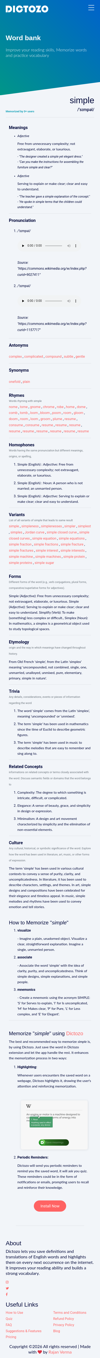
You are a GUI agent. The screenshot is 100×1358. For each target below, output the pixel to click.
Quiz (9, 1319)
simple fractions (46, 544)
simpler (70, 526)
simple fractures (21, 550)
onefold (14, 382)
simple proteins (20, 563)
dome (81, 407)
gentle (80, 357)
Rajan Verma (60, 1351)
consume (16, 425)
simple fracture (72, 544)
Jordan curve (34, 532)
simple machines (48, 557)
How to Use (14, 1313)
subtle (68, 357)
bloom (45, 413)
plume (57, 419)
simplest (84, 526)
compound (53, 357)
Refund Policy (63, 1319)
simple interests (72, 550)
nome (13, 407)
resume (70, 419)
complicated (33, 357)
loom (34, 413)
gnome (35, 407)
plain (26, 382)
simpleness (30, 526)
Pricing (11, 1337)
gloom (78, 413)
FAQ (9, 1325)
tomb (24, 413)
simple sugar (44, 563)
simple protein (74, 557)
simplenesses (51, 526)
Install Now (50, 1206)
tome (24, 407)
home (70, 407)
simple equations (72, 538)
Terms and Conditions (69, 1313)
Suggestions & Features (23, 1331)
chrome (48, 407)
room (67, 413)
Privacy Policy (63, 1325)
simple (14, 526)
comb (13, 413)
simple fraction (20, 544)
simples (16, 532)
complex (15, 357)
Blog (56, 1331)
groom (45, 419)
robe (60, 407)
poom (56, 413)
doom (13, 419)
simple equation (44, 538)
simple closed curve (62, 532)
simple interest (47, 550)
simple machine (21, 557)
